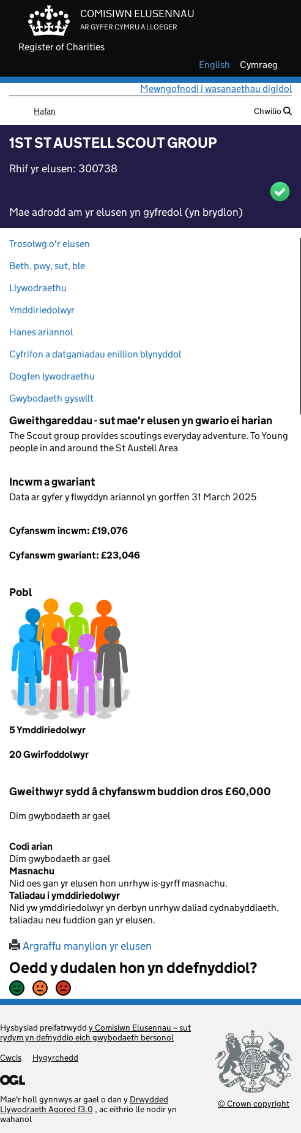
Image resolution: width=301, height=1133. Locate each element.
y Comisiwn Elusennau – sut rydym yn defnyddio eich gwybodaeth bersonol (95, 1032)
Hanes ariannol (41, 332)
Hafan (45, 110)
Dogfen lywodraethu (52, 376)
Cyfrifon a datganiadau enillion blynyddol (95, 354)
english (214, 65)
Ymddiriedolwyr (42, 310)
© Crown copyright (253, 1103)
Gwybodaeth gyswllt (51, 398)
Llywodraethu (38, 288)
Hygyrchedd (55, 1057)
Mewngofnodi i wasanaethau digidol (216, 88)
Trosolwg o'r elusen (49, 244)
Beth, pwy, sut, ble (47, 266)
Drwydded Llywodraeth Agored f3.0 (84, 1104)
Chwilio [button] (273, 110)
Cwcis (10, 1057)
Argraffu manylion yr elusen (80, 946)
